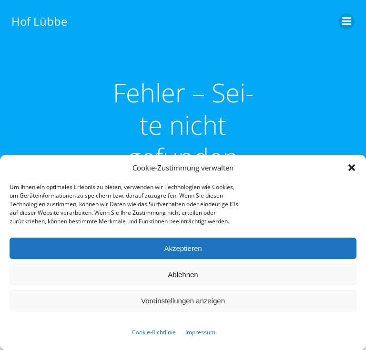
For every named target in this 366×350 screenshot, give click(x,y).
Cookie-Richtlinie (154, 332)
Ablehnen (183, 274)
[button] (351, 167)
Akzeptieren (183, 248)
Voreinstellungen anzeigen (183, 301)
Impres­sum (200, 332)
